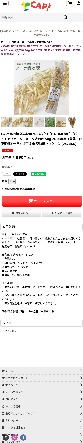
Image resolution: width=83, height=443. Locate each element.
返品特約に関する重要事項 (18, 189)
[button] (5, 3)
